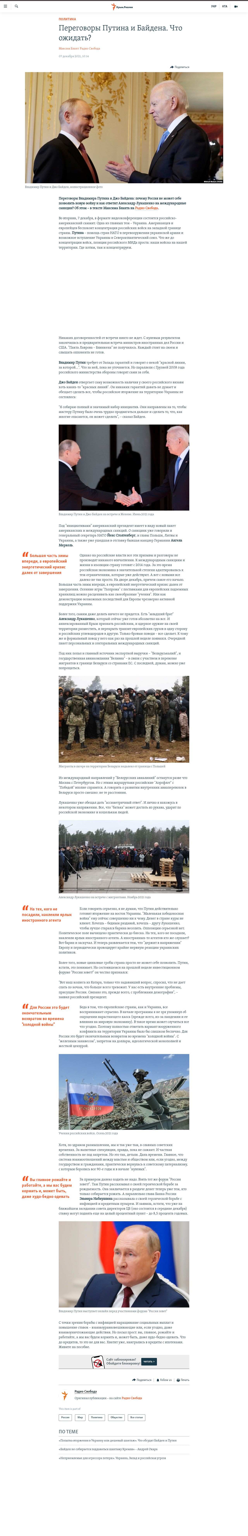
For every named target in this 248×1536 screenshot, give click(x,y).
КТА (224, 6)
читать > (149, 1361)
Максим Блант (69, 48)
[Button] (179, 67)
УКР (213, 6)
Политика (67, 19)
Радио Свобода (90, 48)
